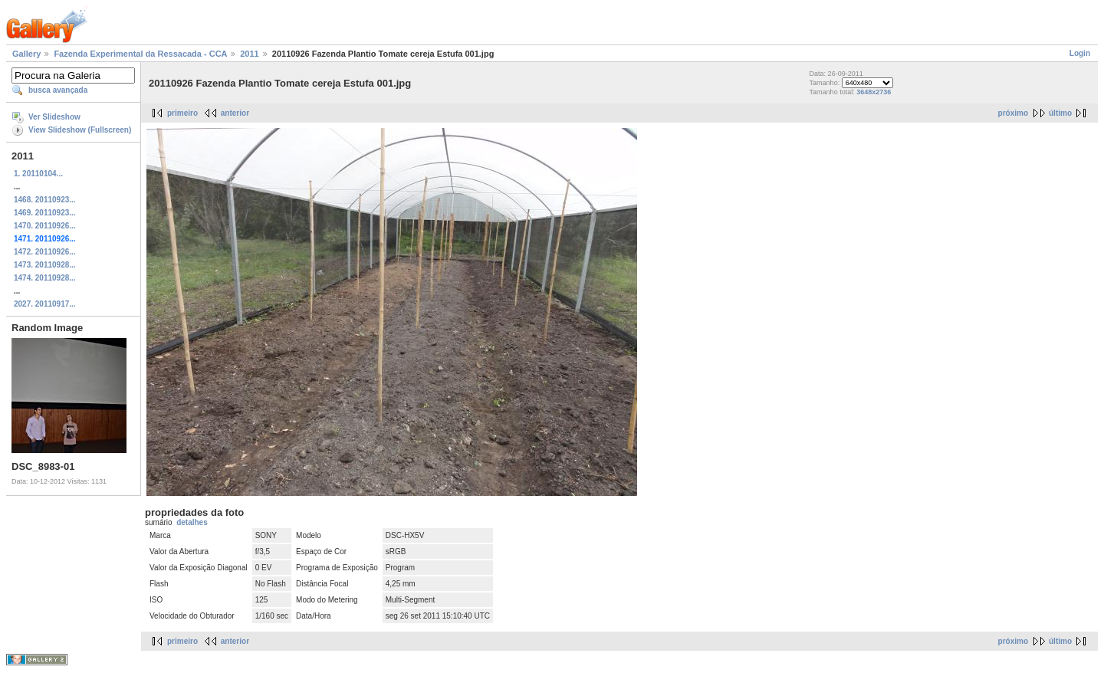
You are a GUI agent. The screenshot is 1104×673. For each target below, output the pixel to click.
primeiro (182, 113)
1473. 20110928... (45, 265)
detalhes (192, 522)
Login (1080, 53)
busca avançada (57, 90)
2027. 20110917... (45, 304)
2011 (249, 53)
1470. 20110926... (45, 226)
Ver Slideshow (54, 117)
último (1060, 113)
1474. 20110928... (45, 278)
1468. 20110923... (45, 199)
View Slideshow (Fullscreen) (79, 130)
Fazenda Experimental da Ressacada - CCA (140, 53)
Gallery (26, 53)
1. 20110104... (38, 173)
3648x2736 (873, 92)
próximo (1013, 113)
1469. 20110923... (45, 212)
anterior (235, 113)
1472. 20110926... (45, 252)
